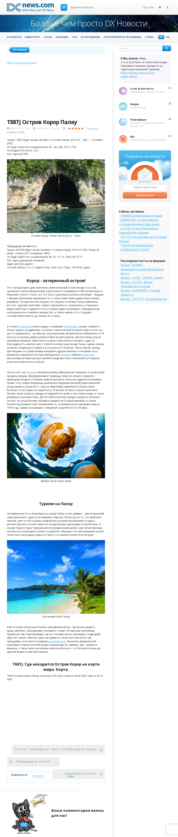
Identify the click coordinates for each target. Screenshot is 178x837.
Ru (160, 37)
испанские (25, 326)
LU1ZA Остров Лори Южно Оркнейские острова (139, 230)
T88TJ (9, 62)
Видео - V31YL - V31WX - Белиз (142, 278)
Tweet (70, 776)
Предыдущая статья (33, 761)
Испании (66, 354)
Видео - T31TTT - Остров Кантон (144, 299)
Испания (31, 372)
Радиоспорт (32, 37)
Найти (166, 48)
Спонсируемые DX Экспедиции (122, 37)
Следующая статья (79, 773)
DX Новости (14, 37)
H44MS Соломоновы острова (141, 216)
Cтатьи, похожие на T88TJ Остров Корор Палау (55, 749)
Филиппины (70, 326)
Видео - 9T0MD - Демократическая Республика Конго (142, 269)
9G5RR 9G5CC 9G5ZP (135, 250)
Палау (33, 62)
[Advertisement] (56, 92)
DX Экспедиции (90, 37)
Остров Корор (21, 62)
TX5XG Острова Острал (137, 245)
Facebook (167, 7)
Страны (149, 37)
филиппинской (56, 641)
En (167, 37)
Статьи (47, 37)
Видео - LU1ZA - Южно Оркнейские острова (137, 284)
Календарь (62, 37)
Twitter (159, 7)
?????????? (38, 776)
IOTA (74, 37)
